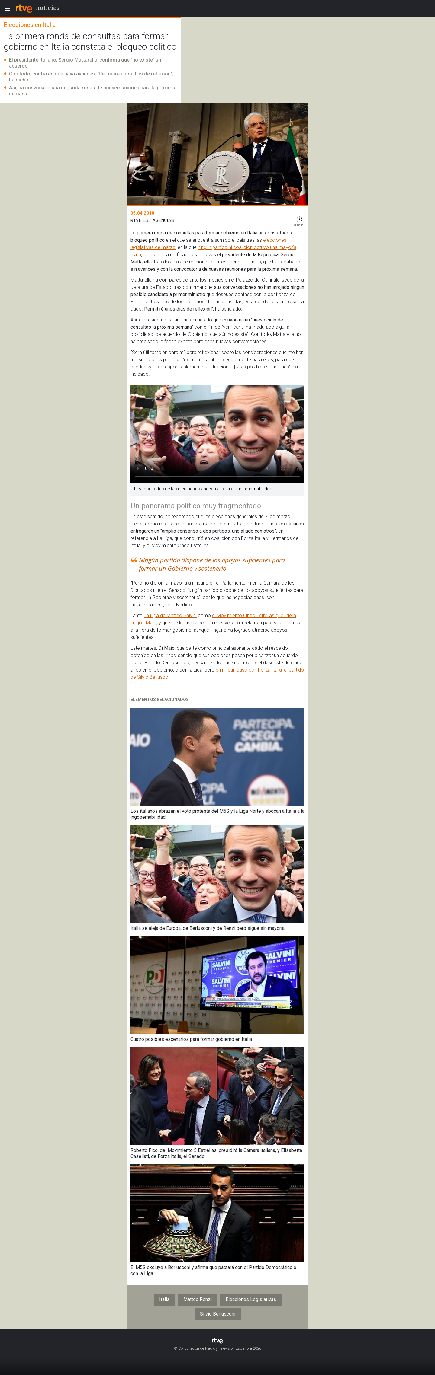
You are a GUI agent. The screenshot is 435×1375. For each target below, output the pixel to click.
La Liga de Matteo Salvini (170, 615)
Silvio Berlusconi (217, 1314)
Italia (164, 1299)
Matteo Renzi (197, 1299)
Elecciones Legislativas (251, 1299)
